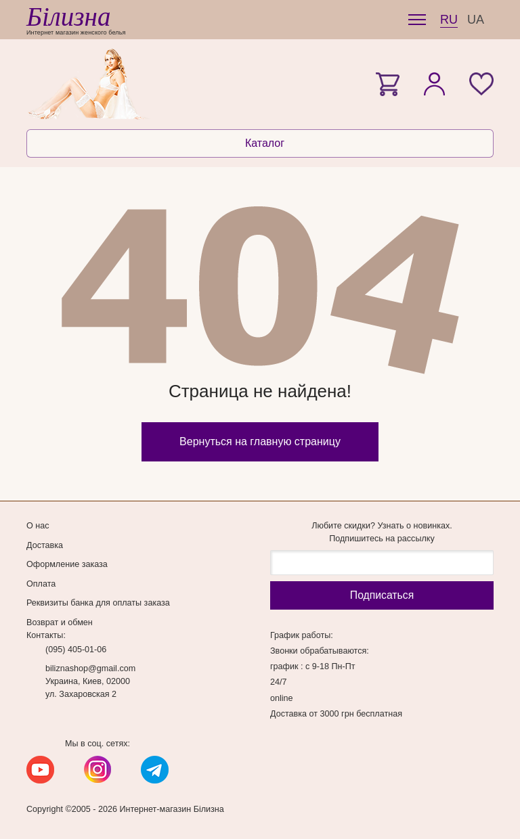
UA (475, 19)
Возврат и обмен (59, 622)
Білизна (68, 16)
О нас (37, 525)
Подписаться (382, 595)
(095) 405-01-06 (75, 649)
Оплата (41, 584)
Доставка (44, 545)
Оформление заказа (67, 564)
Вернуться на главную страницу (260, 441)
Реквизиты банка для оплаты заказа (98, 603)
